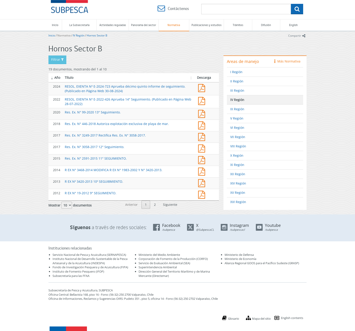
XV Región (237, 192)
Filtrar (57, 59)
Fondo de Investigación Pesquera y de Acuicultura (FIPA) (90, 267)
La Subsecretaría (79, 25)
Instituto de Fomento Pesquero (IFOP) (78, 271)
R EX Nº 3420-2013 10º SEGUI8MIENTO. (94, 181)
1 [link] (146, 204)
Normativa (174, 25)
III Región (237, 90)
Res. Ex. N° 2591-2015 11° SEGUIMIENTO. (96, 158)
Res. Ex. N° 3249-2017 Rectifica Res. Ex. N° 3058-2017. (105, 135)
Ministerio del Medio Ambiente (159, 255)
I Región (236, 72)
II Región (236, 81)
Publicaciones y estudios (206, 25)
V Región (236, 118)
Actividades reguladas (112, 25)
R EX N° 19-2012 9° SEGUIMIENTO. (90, 193)
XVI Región (238, 202)
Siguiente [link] (170, 204)
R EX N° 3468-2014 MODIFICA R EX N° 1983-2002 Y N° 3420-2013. (113, 170)
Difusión (266, 25)
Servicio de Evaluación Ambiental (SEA (164, 263)
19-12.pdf (202, 194)
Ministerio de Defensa (239, 255)
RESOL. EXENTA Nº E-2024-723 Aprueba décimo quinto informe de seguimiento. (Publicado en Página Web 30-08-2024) (202, 87)
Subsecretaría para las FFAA (71, 276)
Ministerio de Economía (240, 259)
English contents (292, 318)
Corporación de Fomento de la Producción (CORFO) (173, 259)
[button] (52, 77)
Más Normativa (287, 61)
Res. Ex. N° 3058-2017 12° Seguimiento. (94, 147)
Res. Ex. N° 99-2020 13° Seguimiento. (93, 112)
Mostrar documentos (70, 205)
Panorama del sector (143, 25)
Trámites (238, 25)
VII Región (237, 137)
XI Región (237, 165)
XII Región (237, 174)
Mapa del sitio (261, 319)
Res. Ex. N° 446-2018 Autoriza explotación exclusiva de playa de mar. (117, 124)
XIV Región (238, 183)
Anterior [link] (131, 204)
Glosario (233, 319)
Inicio (55, 25)
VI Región (237, 127)
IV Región (78, 35)
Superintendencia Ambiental (158, 267)
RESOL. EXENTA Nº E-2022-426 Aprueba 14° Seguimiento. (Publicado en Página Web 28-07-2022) (202, 100)
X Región (236, 155)
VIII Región (238, 146)
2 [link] (155, 204)
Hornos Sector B (97, 35)
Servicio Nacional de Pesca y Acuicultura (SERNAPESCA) (89, 255)
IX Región (237, 109)
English (293, 25)
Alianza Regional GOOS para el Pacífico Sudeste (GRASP (261, 263)
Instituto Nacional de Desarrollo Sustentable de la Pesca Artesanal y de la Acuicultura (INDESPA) (90, 261)
